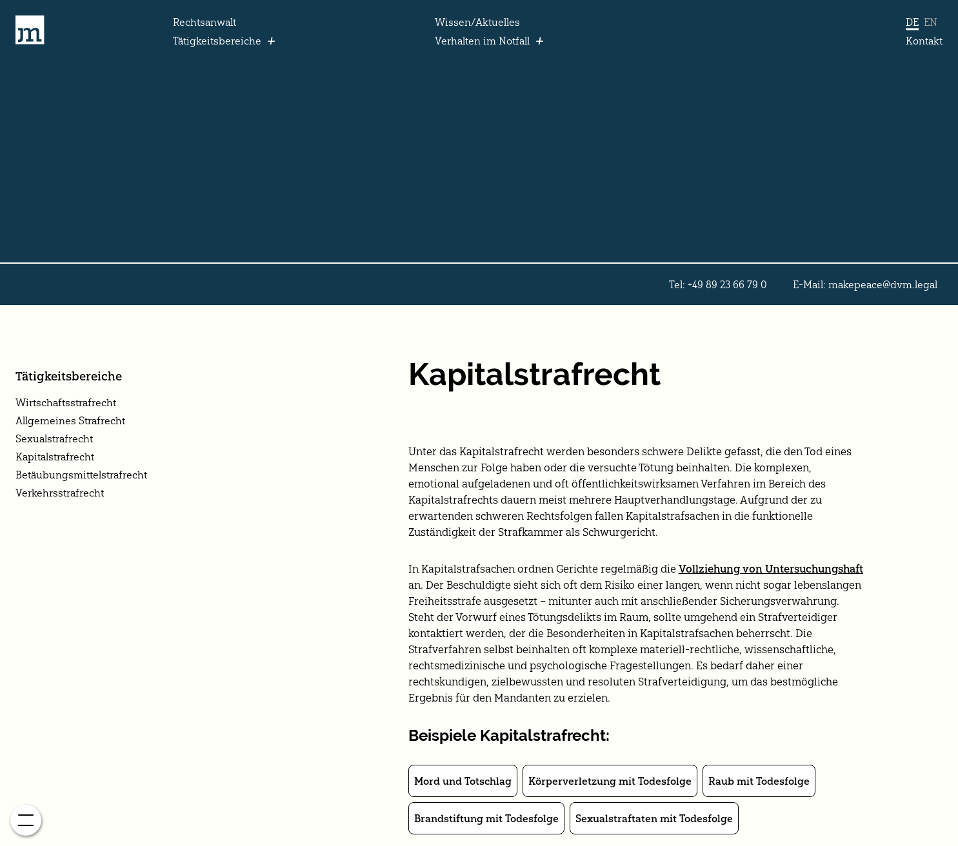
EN (930, 21)
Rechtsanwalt (204, 21)
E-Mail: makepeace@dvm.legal (865, 284)
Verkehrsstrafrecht (59, 492)
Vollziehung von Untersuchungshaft (771, 568)
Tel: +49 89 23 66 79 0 (718, 284)
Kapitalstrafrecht (54, 456)
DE (912, 21)
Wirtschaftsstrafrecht (65, 402)
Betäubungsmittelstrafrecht (81, 474)
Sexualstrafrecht (54, 438)
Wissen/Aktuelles (477, 21)
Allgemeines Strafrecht (70, 420)
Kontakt (924, 40)
